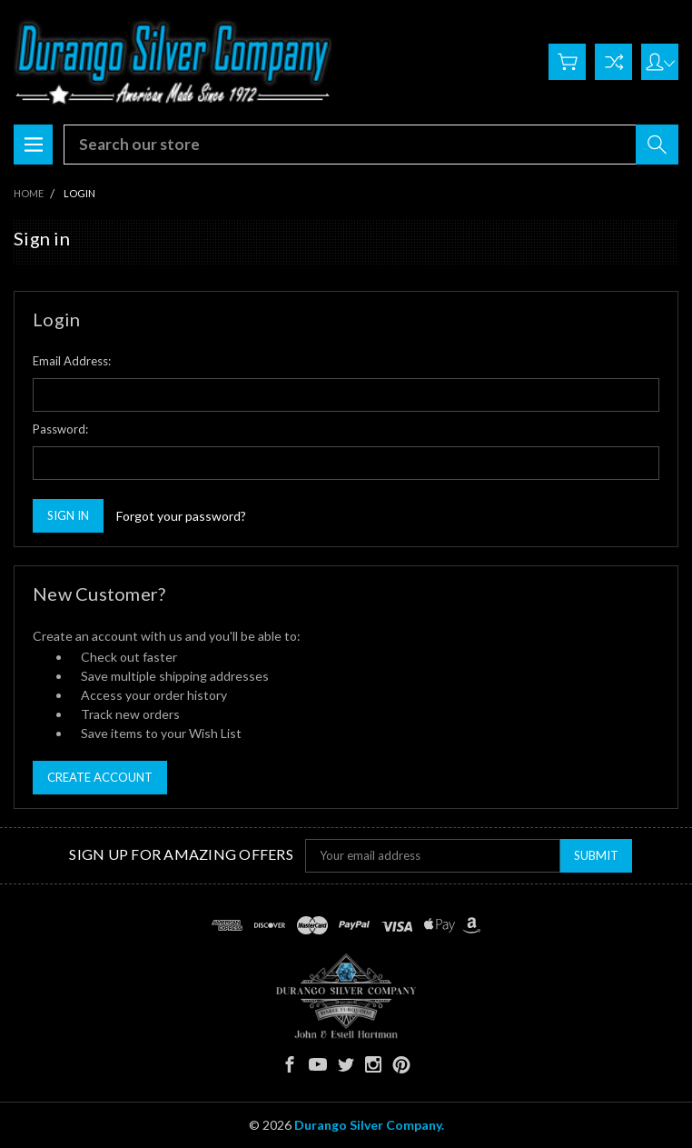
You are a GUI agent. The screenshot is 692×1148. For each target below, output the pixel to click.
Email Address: (72, 361)
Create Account (100, 777)
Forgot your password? (181, 516)
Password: (60, 429)
